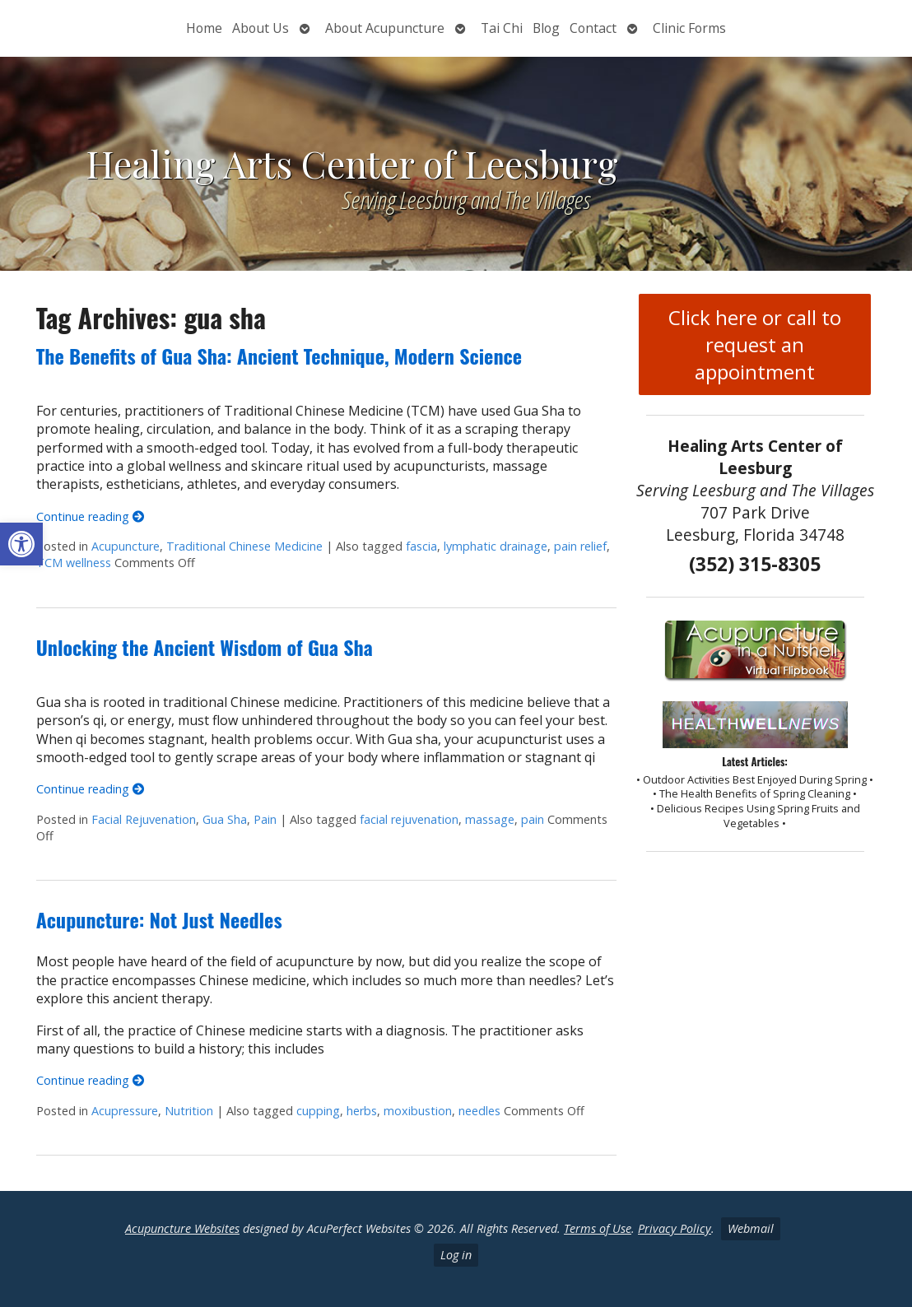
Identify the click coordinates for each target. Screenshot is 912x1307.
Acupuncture (125, 546)
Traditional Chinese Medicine (244, 546)
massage (489, 819)
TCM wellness (73, 562)
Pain (265, 819)
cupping (318, 1111)
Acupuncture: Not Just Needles (159, 919)
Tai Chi (502, 28)
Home (204, 28)
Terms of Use (597, 1228)
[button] (21, 544)
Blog (546, 28)
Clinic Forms (689, 28)
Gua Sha (224, 819)
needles (479, 1111)
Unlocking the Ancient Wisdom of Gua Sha (204, 647)
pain (532, 819)
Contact (593, 28)
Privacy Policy (674, 1228)
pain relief (580, 546)
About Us (260, 28)
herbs (362, 1111)
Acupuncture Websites (182, 1228)
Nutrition (189, 1111)
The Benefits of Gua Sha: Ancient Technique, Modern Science (279, 355)
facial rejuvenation (409, 819)
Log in (456, 1255)
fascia (421, 546)
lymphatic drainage (495, 546)
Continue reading (90, 516)
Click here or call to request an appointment (754, 344)
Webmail (751, 1228)
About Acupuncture (384, 28)
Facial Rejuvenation (143, 819)
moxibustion (418, 1111)
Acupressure (124, 1111)
